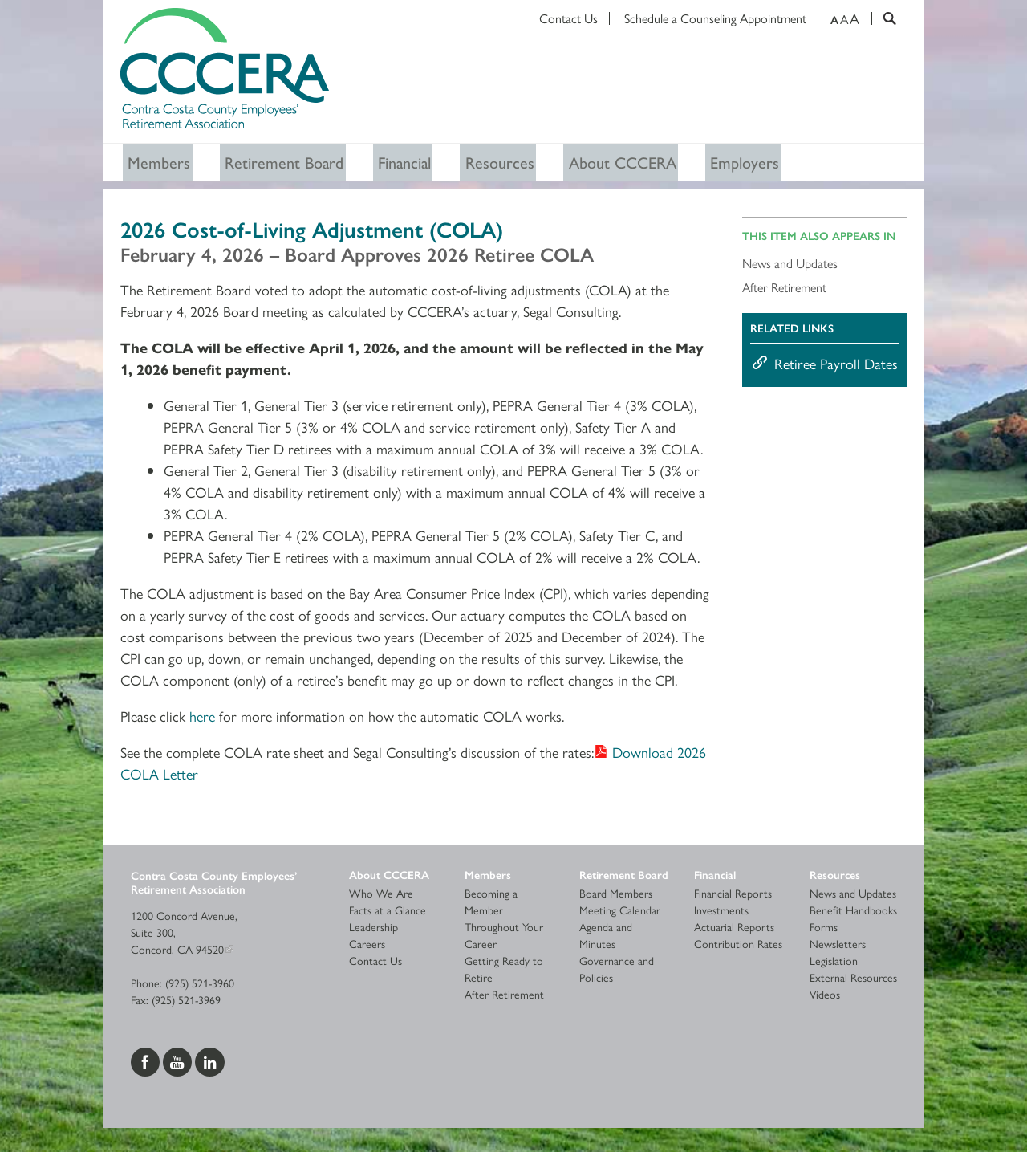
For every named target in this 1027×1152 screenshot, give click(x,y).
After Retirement (784, 290)
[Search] (883, 18)
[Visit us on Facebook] (147, 1062)
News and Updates (790, 266)
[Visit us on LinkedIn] (210, 1062)
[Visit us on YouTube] (179, 1062)
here (202, 719)
